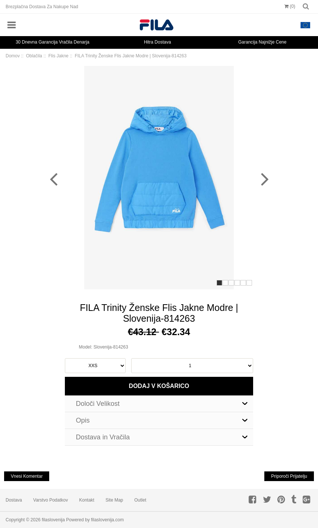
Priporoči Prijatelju (289, 476)
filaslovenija (53, 519)
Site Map (114, 500)
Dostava (14, 500)
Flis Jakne (58, 55)
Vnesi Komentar (26, 476)
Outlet (140, 500)
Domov (13, 55)
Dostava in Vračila (103, 437)
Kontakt (86, 500)
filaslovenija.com (107, 519)
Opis (83, 420)
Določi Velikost (98, 403)
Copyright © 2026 (24, 519)
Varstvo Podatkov (50, 500)
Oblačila (34, 55)
